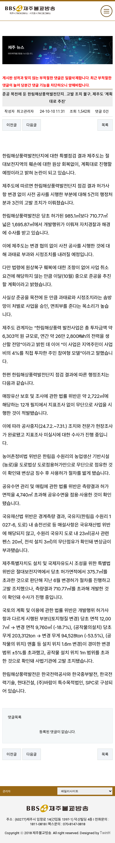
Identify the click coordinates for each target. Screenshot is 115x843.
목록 (105, 125)
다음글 (31, 125)
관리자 (6, 791)
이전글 (12, 125)
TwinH (105, 833)
